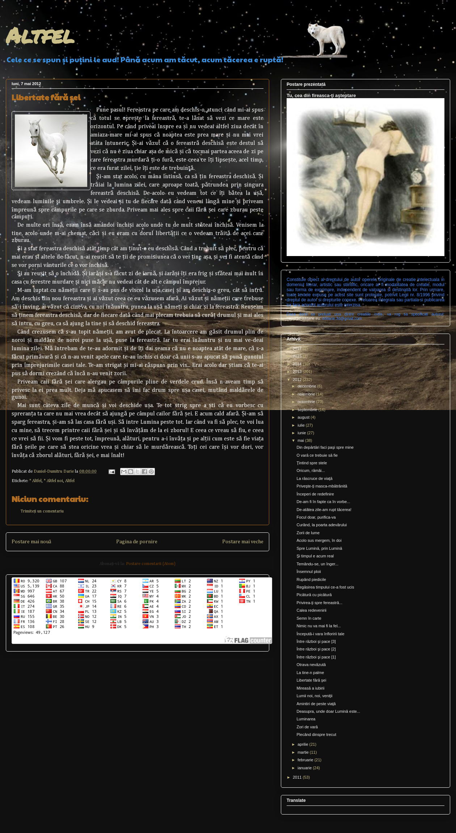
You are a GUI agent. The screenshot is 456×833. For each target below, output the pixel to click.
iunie (302, 433)
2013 (298, 371)
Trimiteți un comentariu (42, 511)
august (304, 417)
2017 (298, 348)
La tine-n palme (310, 672)
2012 (298, 379)
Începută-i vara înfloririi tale (320, 634)
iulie (301, 425)
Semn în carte (308, 618)
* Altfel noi (53, 481)
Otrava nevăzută (311, 664)
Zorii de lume (308, 533)
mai (301, 440)
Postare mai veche (242, 541)
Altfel (40, 34)
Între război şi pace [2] (315, 649)
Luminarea (305, 719)
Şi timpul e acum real (315, 556)
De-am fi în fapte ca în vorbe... (323, 501)
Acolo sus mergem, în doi (318, 540)
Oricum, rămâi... (310, 470)
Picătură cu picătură (314, 595)
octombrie (306, 401)
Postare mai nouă (31, 541)
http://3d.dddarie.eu (303, 318)
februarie (305, 760)
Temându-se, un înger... (317, 564)
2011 (298, 777)
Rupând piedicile (311, 579)
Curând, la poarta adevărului (321, 525)
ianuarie (305, 768)
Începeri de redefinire (315, 494)
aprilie (303, 744)
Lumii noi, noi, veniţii (314, 696)
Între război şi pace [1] (315, 657)
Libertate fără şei (311, 680)
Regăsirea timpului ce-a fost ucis (325, 587)
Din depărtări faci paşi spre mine (325, 447)
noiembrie (306, 394)
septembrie (307, 409)
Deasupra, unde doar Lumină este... (328, 711)
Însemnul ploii (308, 571)
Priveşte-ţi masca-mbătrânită (321, 486)
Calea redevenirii (311, 610)
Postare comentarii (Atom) (151, 564)
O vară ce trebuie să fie (317, 455)
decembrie (307, 386)
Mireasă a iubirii (310, 688)
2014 (298, 364)
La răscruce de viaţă (314, 478)
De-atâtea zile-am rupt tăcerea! (323, 509)
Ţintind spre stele (311, 463)
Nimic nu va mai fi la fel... (318, 626)
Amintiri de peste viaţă (315, 704)
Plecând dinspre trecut (316, 734)
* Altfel (35, 481)
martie (303, 752)
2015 (298, 356)
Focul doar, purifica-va (315, 517)
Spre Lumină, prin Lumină (319, 548)
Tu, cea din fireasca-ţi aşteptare (321, 95)
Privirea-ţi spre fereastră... (319, 602)
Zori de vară (307, 727)
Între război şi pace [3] (315, 641)
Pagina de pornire (136, 541)
